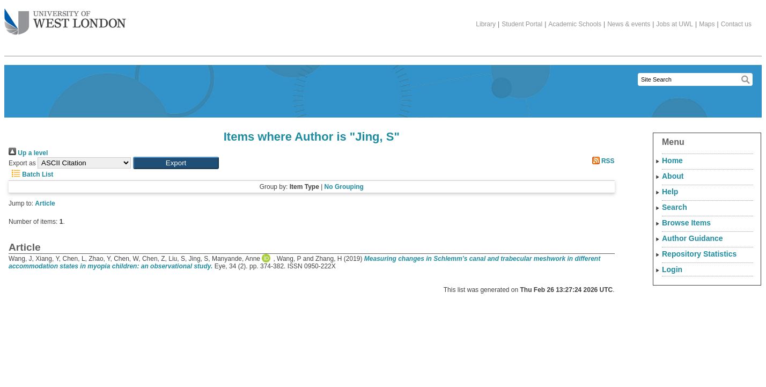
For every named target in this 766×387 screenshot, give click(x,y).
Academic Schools (574, 24)
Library (486, 24)
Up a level (28, 153)
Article (45, 203)
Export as (22, 163)
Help (670, 191)
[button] (176, 163)
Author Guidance (692, 238)
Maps (707, 24)
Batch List (31, 174)
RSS (602, 161)
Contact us (736, 24)
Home (672, 160)
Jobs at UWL (674, 24)
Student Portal (522, 24)
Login (672, 269)
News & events (628, 24)
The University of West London (65, 17)
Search (674, 207)
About (672, 176)
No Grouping (344, 187)
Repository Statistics (699, 254)
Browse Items (686, 222)
